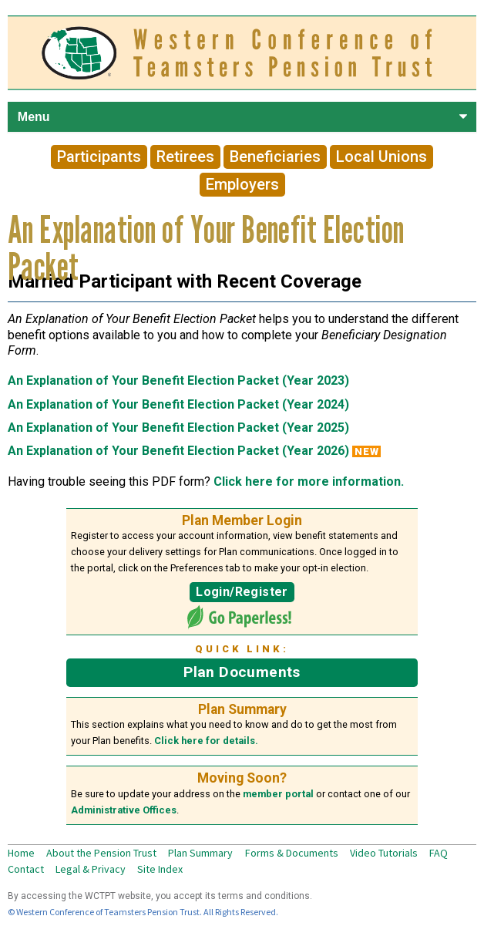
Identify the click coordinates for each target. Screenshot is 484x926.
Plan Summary (200, 853)
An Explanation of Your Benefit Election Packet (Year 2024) (178, 404)
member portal (278, 794)
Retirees (185, 157)
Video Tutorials (384, 853)
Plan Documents (241, 672)
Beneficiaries (275, 157)
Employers (242, 185)
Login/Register (241, 591)
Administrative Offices (123, 810)
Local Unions (381, 157)
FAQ (438, 853)
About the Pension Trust (101, 853)
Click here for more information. (308, 481)
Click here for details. (206, 740)
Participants (99, 157)
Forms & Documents (291, 853)
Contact (26, 869)
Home (21, 853)
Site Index (160, 869)
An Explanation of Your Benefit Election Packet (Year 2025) (178, 427)
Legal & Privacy (90, 869)
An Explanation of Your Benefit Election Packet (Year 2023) (178, 380)
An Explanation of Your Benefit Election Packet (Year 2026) (178, 450)
